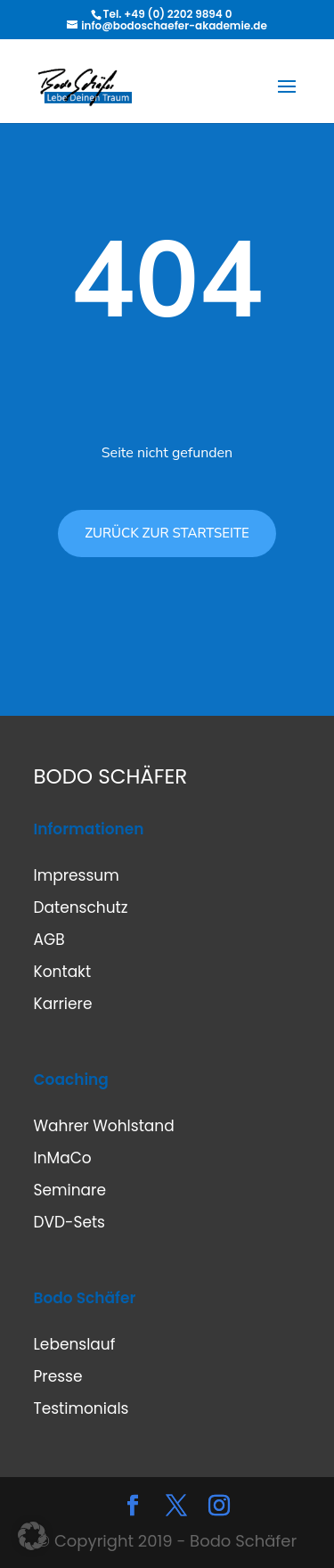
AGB (49, 939)
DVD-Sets (69, 1222)
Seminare (70, 1190)
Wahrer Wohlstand (104, 1126)
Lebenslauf (75, 1344)
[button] (32, 1536)
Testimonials (81, 1408)
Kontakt (63, 971)
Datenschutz (81, 907)
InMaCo (63, 1158)
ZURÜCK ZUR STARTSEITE (167, 533)
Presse (58, 1376)
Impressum (76, 875)
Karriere (63, 1003)
